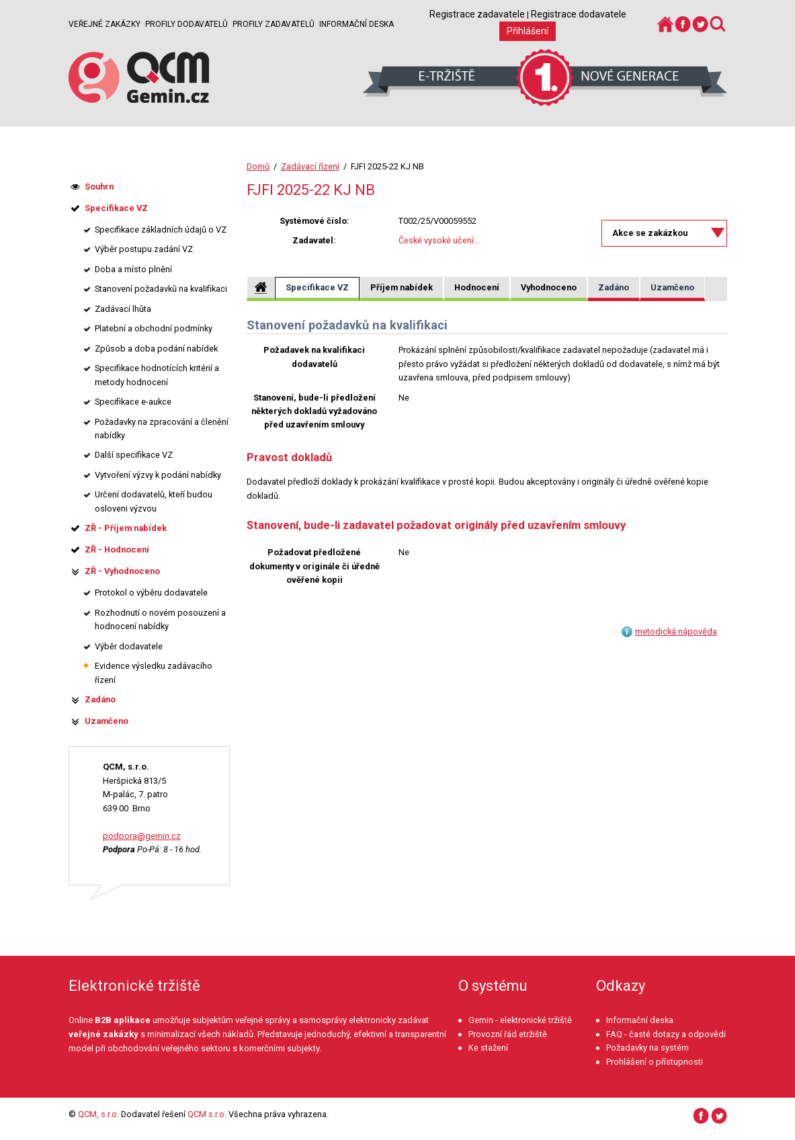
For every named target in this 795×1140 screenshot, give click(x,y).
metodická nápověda (676, 631)
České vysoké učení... (439, 240)
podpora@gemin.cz (142, 836)
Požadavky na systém (647, 1048)
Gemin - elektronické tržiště (520, 1020)
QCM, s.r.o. (98, 1114)
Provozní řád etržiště (507, 1034)
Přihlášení (527, 31)
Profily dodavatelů (186, 24)
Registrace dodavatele (578, 14)
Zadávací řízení (310, 166)
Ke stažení (488, 1048)
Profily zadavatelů (274, 24)
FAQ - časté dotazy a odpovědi (666, 1034)
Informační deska (356, 24)
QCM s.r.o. (206, 1114)
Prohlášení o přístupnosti (654, 1062)
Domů (258, 166)
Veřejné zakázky (104, 24)
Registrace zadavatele (477, 14)
